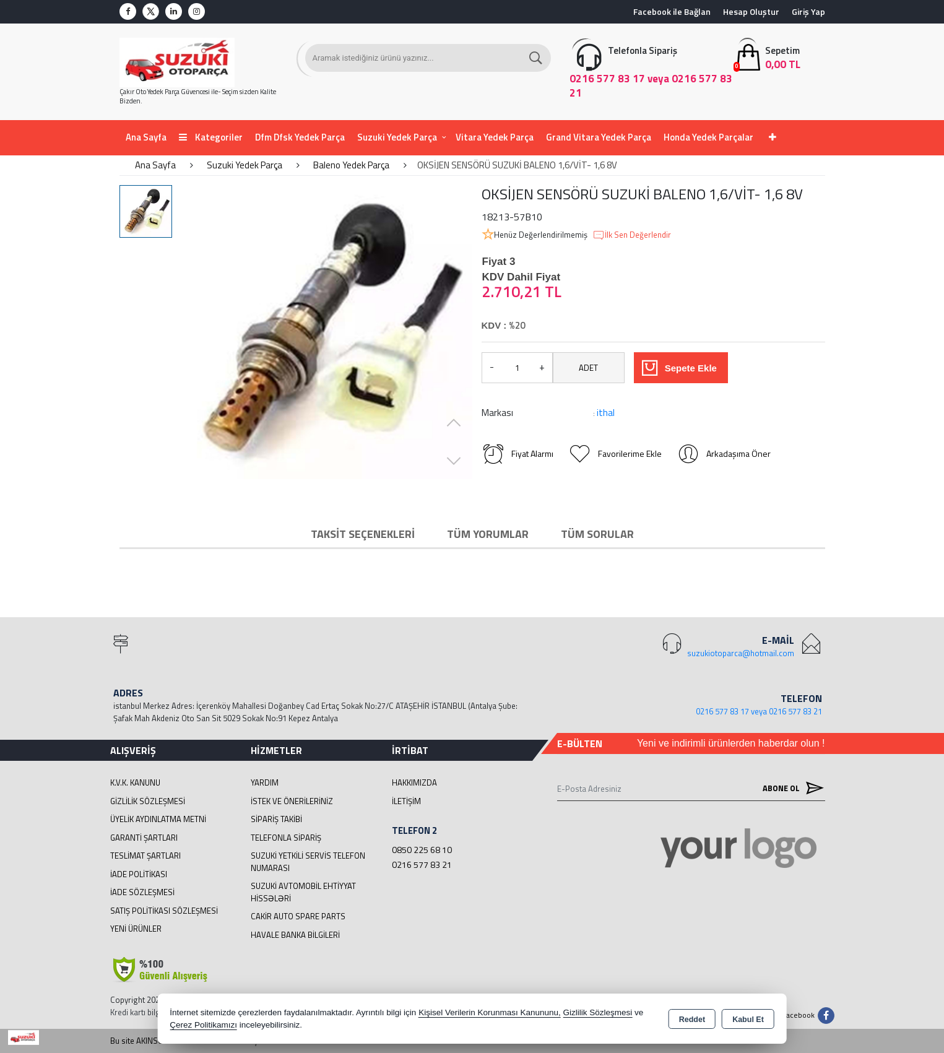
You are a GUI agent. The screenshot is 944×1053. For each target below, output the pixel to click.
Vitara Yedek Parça (495, 137)
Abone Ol (790, 788)
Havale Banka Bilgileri (295, 935)
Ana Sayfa (146, 137)
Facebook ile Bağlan (672, 11)
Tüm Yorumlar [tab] (488, 534)
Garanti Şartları (144, 837)
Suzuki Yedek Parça (397, 137)
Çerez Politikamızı (203, 1024)
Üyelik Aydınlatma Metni (158, 819)
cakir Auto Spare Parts (298, 916)
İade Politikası (138, 874)
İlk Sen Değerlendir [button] (631, 235)
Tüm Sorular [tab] (597, 534)
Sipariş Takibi (276, 819)
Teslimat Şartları (145, 855)
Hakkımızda (414, 782)
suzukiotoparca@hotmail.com (740, 653)
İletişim (406, 801)
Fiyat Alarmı (517, 454)
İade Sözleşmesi (142, 892)
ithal (606, 412)
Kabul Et (748, 1019)
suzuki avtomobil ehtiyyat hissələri (303, 892)
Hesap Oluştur (751, 11)
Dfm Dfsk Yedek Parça (300, 137)
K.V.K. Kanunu (135, 782)
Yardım (265, 782)
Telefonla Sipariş (286, 837)
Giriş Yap (808, 11)
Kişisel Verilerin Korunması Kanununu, (489, 1012)
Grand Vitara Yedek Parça (598, 137)
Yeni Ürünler (136, 928)
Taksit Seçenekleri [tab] (363, 534)
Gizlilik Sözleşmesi (147, 801)
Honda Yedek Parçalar (708, 137)
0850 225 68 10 (422, 849)
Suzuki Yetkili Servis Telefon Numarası (308, 861)
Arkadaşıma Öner (724, 454)
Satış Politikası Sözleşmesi (164, 910)
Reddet (692, 1019)
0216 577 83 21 (422, 864)
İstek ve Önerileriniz (292, 801)
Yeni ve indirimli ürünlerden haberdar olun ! (731, 743)
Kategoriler (211, 137)
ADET (588, 368)
